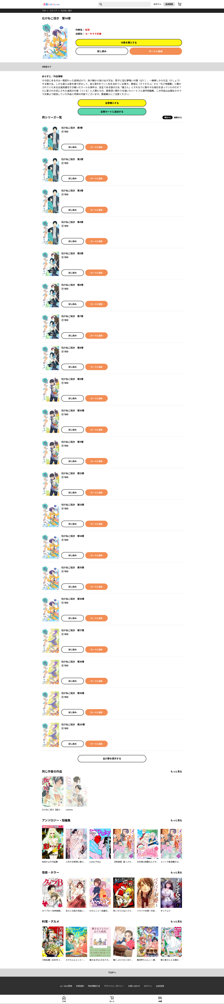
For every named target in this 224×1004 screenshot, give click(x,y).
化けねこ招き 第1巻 (72, 127)
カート (112, 1001)
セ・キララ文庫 (93, 33)
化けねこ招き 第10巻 (72, 410)
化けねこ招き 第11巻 (72, 441)
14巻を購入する (129, 42)
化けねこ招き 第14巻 (72, 536)
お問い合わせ (134, 986)
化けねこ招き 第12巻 (72, 473)
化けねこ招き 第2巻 (72, 159)
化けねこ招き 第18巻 (72, 661)
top (44, 10)
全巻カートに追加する (112, 111)
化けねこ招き (66, 10)
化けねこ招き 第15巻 (72, 567)
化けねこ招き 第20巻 (73, 724)
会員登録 (169, 4)
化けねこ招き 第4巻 (72, 222)
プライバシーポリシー (114, 986)
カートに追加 (156, 51)
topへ (112, 972)
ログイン (157, 4)
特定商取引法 (94, 986)
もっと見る (176, 771)
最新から (178, 117)
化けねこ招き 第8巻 (72, 347)
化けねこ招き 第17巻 (72, 630)
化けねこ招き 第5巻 (72, 253)
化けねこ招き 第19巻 (72, 693)
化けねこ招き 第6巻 (72, 284)
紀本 (87, 29)
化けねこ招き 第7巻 (72, 316)
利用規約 (80, 986)
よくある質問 (66, 986)
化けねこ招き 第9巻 (72, 379)
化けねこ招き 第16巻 (72, 598)
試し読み (101, 51)
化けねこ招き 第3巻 (72, 190)
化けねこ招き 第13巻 (72, 504)
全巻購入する (112, 103)
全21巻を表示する (112, 758)
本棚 (160, 1001)
